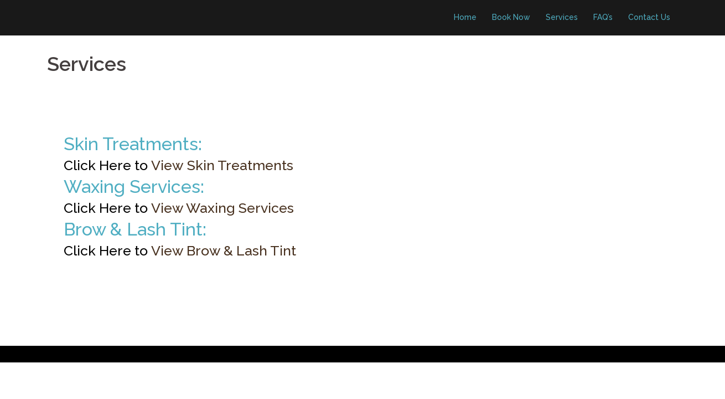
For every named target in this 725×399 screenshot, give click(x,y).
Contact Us (649, 17)
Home (465, 17)
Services (562, 17)
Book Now (511, 17)
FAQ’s (603, 17)
